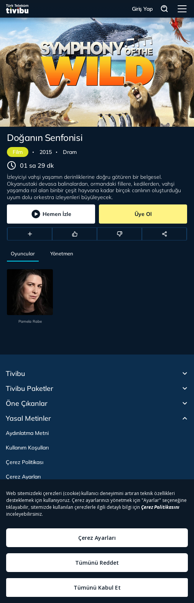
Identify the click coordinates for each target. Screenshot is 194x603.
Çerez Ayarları (23, 476)
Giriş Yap (142, 8)
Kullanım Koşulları (27, 447)
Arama (164, 9)
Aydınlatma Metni (27, 433)
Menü (182, 9)
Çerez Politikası (24, 462)
